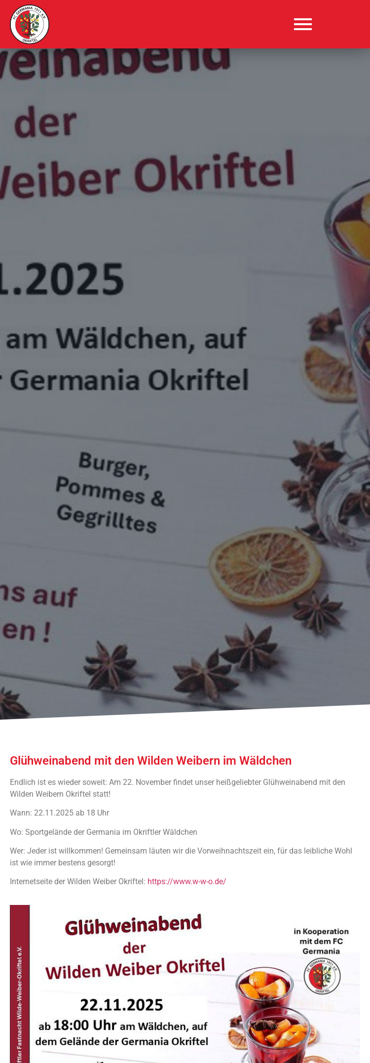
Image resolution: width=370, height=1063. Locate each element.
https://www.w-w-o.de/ (187, 881)
